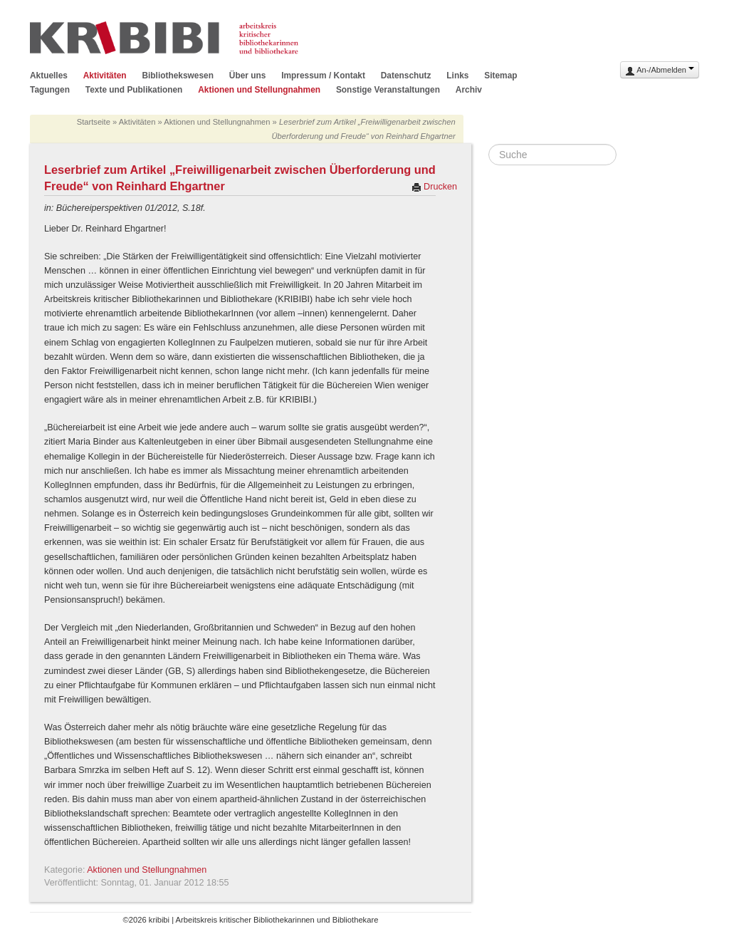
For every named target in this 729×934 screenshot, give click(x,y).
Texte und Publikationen (134, 90)
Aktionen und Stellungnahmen (259, 90)
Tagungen (50, 90)
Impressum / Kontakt (323, 76)
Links (457, 76)
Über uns (247, 76)
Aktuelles (49, 76)
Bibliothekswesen (177, 76)
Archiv (469, 90)
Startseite (93, 122)
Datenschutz (406, 76)
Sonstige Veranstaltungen (388, 90)
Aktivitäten (105, 76)
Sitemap (500, 76)
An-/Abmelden (659, 71)
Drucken (434, 187)
